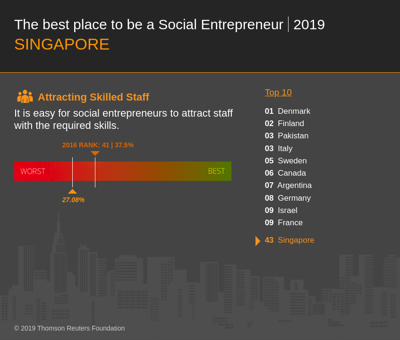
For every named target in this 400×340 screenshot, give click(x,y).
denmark (288, 111)
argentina (288, 185)
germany (288, 198)
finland (284, 123)
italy (279, 148)
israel (281, 210)
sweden (286, 160)
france (284, 222)
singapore (290, 240)
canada (285, 173)
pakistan (287, 135)
